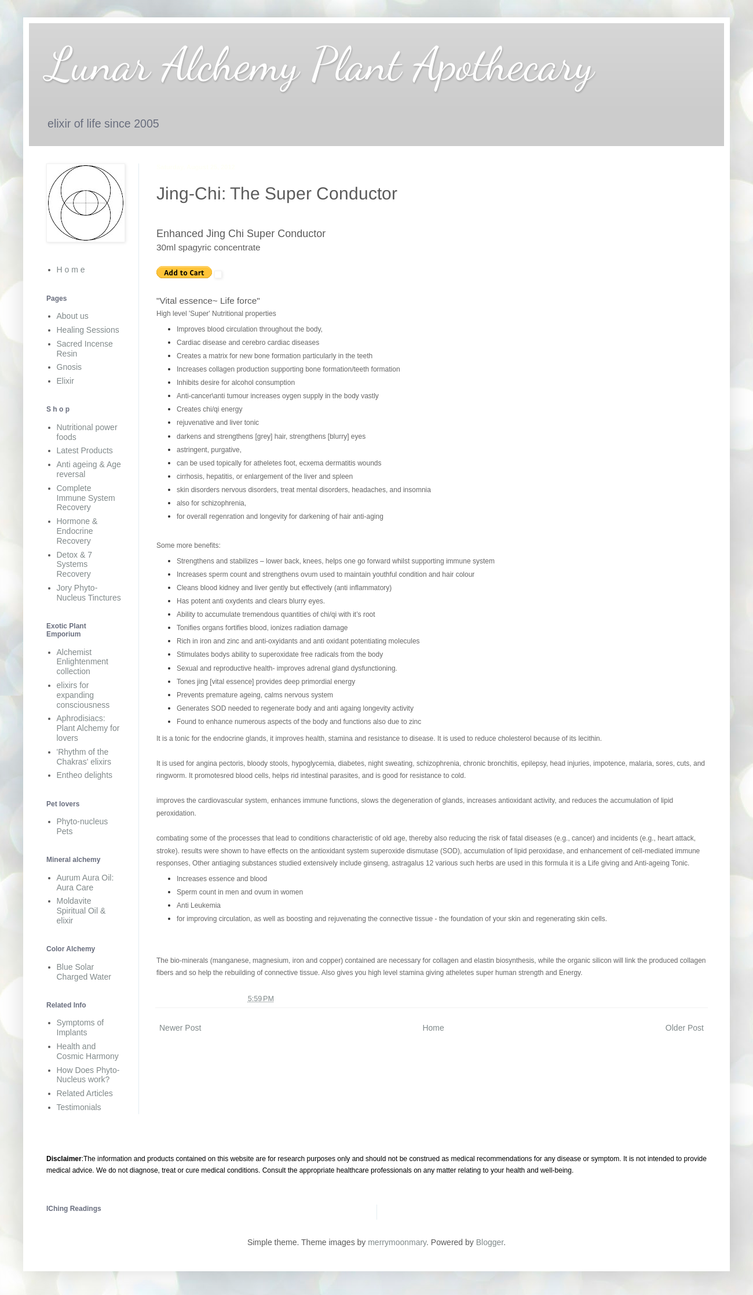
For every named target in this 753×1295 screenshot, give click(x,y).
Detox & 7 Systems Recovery (74, 564)
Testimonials (79, 1107)
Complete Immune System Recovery (86, 497)
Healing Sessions (88, 329)
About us (73, 316)
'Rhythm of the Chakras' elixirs (84, 756)
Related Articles (85, 1093)
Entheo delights (85, 775)
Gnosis (69, 367)
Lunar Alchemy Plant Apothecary (320, 64)
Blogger (489, 1242)
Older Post (685, 1027)
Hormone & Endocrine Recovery (77, 530)
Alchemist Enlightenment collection (83, 662)
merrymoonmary (397, 1242)
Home (433, 1027)
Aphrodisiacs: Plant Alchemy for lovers (88, 728)
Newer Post (180, 1027)
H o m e (71, 269)
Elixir (65, 380)
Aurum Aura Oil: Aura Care (85, 882)
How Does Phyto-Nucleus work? (88, 1075)
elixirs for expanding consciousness (83, 695)
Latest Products (85, 450)
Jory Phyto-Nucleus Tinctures (89, 592)
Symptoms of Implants (80, 1027)
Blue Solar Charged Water (84, 971)
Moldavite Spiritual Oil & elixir (81, 910)
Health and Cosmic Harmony (88, 1051)
